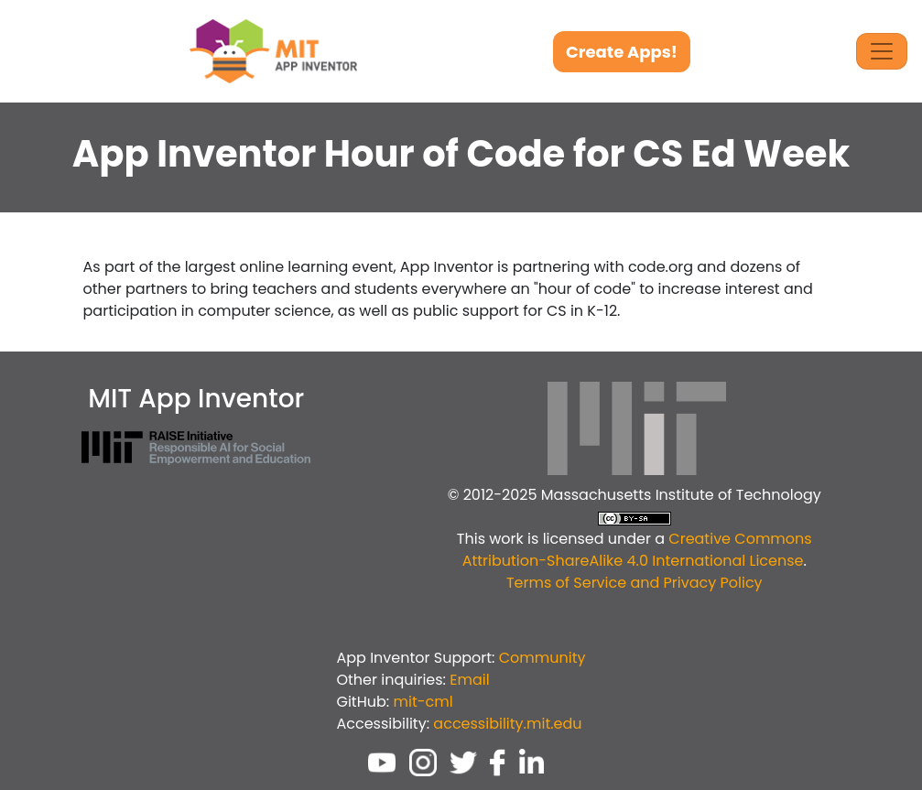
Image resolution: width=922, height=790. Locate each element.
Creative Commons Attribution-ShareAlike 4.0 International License (637, 549)
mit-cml (422, 701)
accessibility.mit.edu (507, 723)
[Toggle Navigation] (881, 51)
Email (469, 679)
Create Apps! (622, 51)
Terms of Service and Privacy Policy (634, 582)
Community (542, 657)
